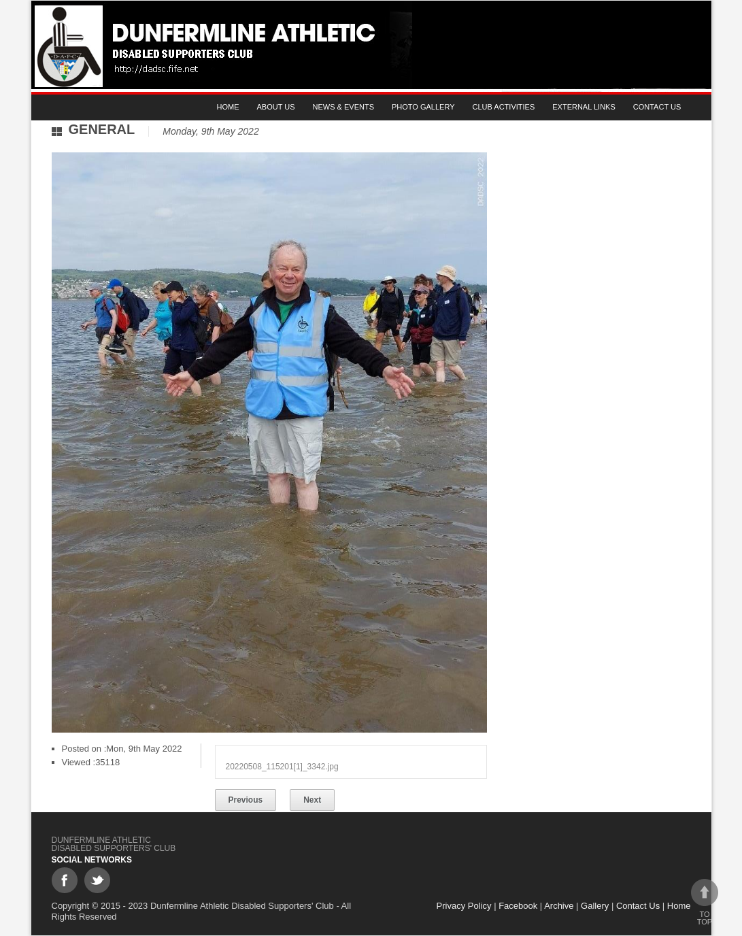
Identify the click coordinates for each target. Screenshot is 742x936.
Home (228, 107)
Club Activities (504, 107)
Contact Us (657, 107)
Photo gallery (423, 107)
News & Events (343, 107)
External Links (583, 107)
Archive (558, 906)
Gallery (595, 906)
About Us (276, 107)
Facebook (518, 906)
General (102, 129)
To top (704, 902)
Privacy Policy (464, 906)
